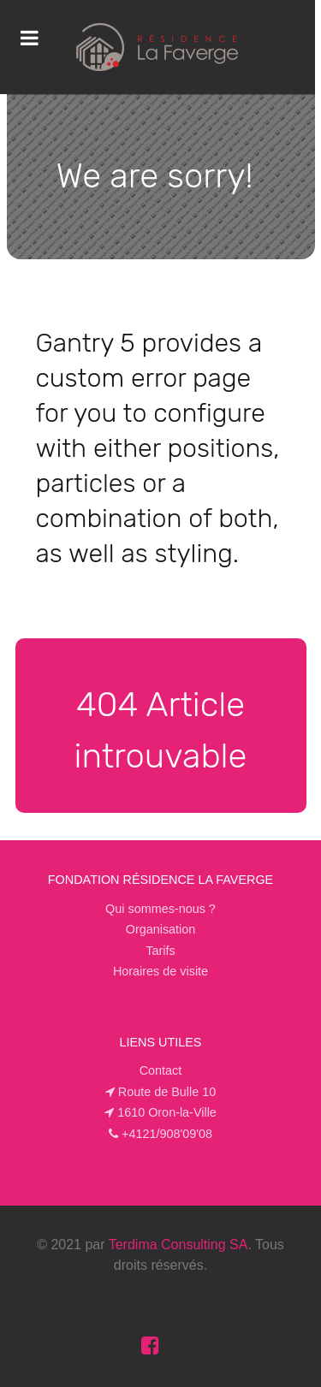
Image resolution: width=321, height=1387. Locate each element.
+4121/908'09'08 (167, 1134)
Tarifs (160, 950)
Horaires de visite (160, 971)
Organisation (161, 929)
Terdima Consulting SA (178, 1244)
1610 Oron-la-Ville (167, 1112)
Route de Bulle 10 (167, 1092)
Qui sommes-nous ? (160, 909)
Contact (161, 1070)
